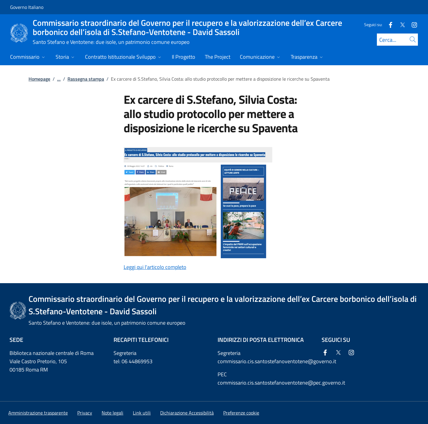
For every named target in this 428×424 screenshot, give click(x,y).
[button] (241, 412)
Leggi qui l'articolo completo (155, 267)
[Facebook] (388, 24)
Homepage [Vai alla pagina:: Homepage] (39, 78)
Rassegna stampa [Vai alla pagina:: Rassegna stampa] (85, 78)
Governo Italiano (26, 7)
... (59, 78)
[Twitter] (400, 24)
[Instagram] (412, 24)
